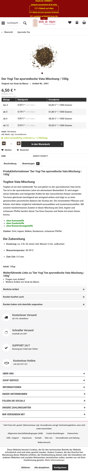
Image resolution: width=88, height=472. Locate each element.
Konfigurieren (60, 467)
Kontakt (38, 438)
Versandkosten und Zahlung (67, 438)
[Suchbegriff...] (17, 23)
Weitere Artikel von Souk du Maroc (21, 282)
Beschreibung (10, 163)
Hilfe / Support (12, 438)
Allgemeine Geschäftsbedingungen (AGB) (25, 433)
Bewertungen (30, 163)
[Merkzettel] (69, 23)
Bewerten (23, 150)
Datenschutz (72, 433)
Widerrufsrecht (44, 442)
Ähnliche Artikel (11, 289)
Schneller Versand (44, 332)
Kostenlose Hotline (44, 363)
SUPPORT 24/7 (44, 348)
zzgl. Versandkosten (18, 134)
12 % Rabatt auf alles (43, 8)
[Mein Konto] (76, 23)
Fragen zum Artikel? (14, 279)
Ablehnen (25, 467)
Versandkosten (46, 425)
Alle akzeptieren (41, 467)
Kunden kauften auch (13, 297)
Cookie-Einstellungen (55, 433)
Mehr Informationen (54, 460)
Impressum (27, 438)
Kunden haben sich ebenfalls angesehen (23, 304)
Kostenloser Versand (44, 317)
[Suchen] (25, 23)
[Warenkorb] (84, 23)
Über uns (48, 438)
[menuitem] (17, 23)
